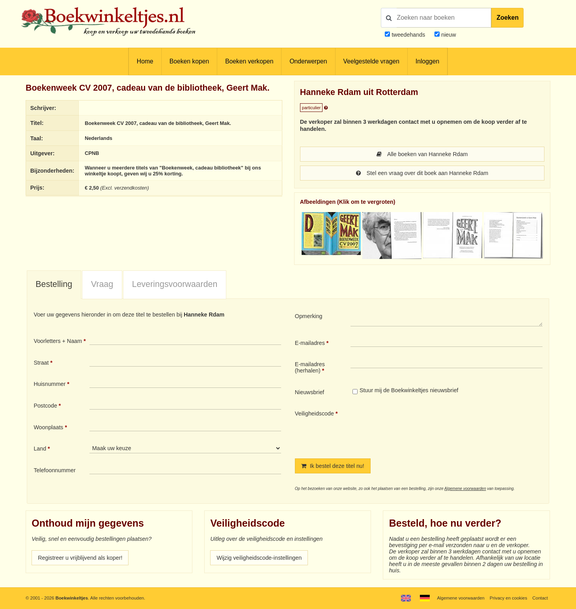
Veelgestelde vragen (371, 61)
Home (145, 61)
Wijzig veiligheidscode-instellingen (259, 558)
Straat (41, 362)
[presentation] (416, 427)
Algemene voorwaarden (465, 488)
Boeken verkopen (249, 61)
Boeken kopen (189, 61)
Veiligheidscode (314, 413)
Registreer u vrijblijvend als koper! (80, 558)
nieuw (448, 35)
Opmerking (308, 316)
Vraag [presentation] (102, 284)
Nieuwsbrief (309, 392)
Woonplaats (48, 427)
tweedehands (408, 35)
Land (40, 448)
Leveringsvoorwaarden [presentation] (175, 284)
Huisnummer (49, 384)
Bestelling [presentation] (53, 284)
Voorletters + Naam (58, 341)
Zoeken (507, 17)
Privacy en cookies (508, 598)
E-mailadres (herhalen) (310, 367)
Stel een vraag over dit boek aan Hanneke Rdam (422, 173)
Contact (540, 598)
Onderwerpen (308, 61)
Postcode (45, 405)
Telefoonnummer (54, 470)
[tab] (54, 285)
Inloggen (427, 61)
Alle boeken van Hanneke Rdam (422, 154)
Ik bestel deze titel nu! (332, 466)
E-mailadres (310, 343)
